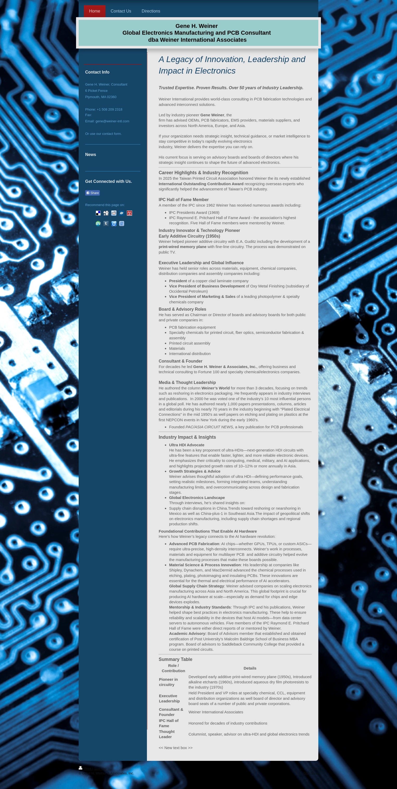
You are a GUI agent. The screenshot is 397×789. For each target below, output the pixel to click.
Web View (310, 773)
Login (314, 768)
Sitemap (100, 768)
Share (92, 193)
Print (85, 768)
